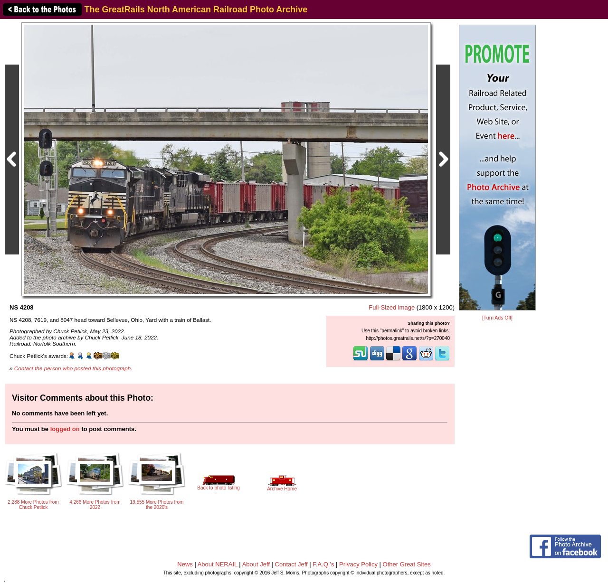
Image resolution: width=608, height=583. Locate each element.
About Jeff (256, 564)
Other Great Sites (407, 564)
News (185, 564)
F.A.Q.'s (323, 564)
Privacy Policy (358, 564)
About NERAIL (218, 564)
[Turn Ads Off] (497, 317)
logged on (65, 429)
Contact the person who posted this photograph (72, 368)
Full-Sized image (392, 307)
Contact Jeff (291, 564)
